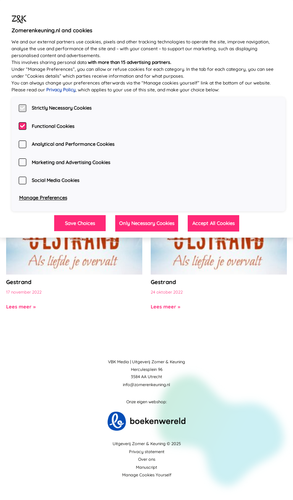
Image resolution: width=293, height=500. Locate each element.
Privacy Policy (61, 90)
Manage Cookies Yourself (146, 475)
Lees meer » (20, 307)
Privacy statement (146, 451)
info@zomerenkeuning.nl (146, 384)
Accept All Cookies (213, 223)
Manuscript (146, 467)
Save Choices (80, 223)
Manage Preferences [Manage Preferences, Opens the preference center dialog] (43, 198)
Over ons (146, 459)
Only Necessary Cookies (146, 223)
